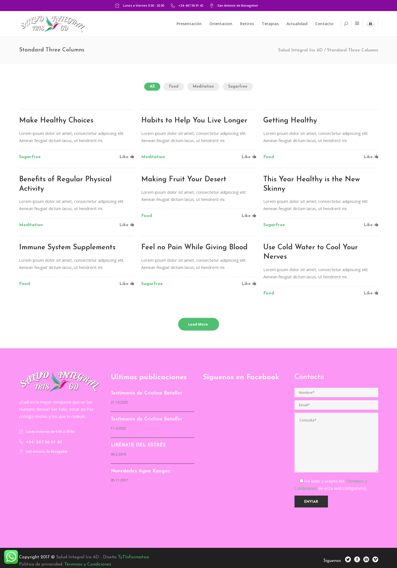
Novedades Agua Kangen (140, 471)
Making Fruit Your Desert (183, 179)
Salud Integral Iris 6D (300, 50)
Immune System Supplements (67, 247)
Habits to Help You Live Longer (194, 120)
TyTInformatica (133, 557)
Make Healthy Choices (56, 120)
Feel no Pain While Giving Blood (194, 247)
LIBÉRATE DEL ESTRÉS (138, 445)
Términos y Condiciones (87, 564)
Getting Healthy (290, 120)
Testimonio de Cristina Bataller (146, 393)
